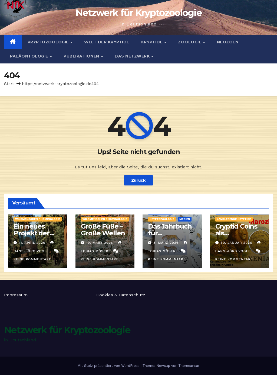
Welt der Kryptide (106, 42)
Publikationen (82, 56)
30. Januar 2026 (236, 243)
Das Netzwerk (133, 56)
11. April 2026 (33, 243)
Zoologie (190, 42)
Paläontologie (29, 56)
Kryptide (152, 42)
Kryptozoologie (49, 42)
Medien (184, 218)
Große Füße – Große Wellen (103, 229)
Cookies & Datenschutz (120, 294)
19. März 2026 (100, 243)
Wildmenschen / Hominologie (37, 218)
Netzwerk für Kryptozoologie (138, 12)
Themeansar (189, 366)
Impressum (16, 294)
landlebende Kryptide (234, 218)
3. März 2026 (166, 243)
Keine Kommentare (32, 259)
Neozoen (228, 42)
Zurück (138, 180)
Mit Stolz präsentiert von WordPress (109, 366)
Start (9, 83)
